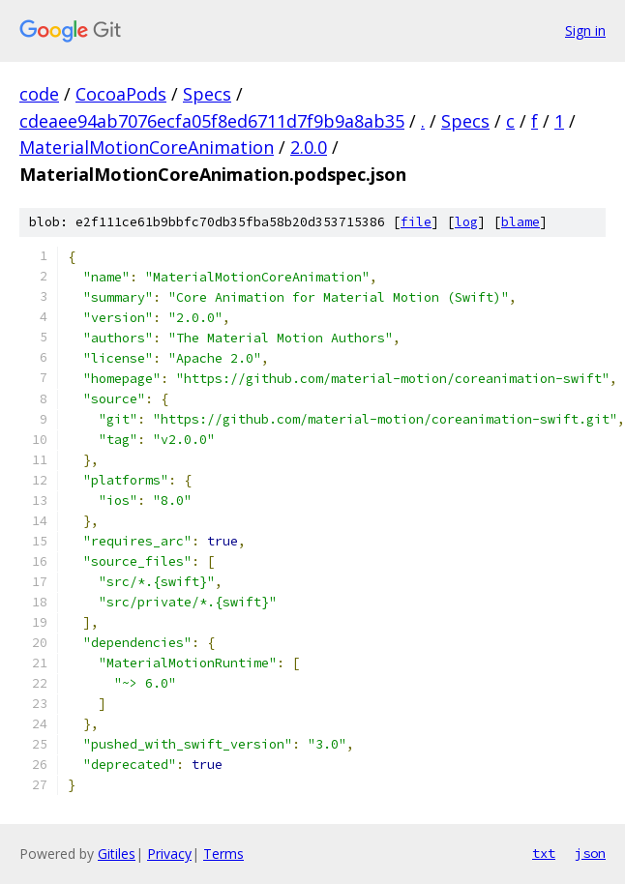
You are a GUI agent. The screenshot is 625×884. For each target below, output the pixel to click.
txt (543, 853)
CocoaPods (120, 93)
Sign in (585, 30)
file (416, 222)
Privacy (169, 853)
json (590, 853)
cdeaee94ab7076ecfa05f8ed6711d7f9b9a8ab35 (211, 121)
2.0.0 (308, 147)
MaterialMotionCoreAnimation (146, 147)
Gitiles (116, 853)
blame (520, 222)
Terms (223, 853)
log (466, 222)
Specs (207, 93)
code (39, 93)
